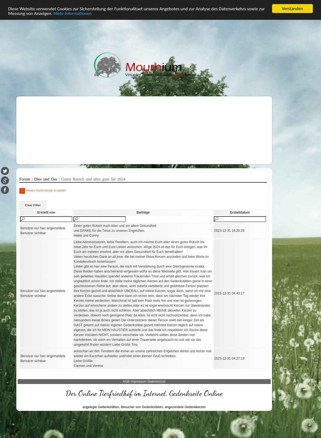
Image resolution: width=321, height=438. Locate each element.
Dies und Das (46, 179)
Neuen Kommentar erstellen (42, 191)
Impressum (139, 381)
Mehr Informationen (72, 13)
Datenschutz (156, 381)
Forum (25, 179)
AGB (126, 381)
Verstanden (292, 8)
